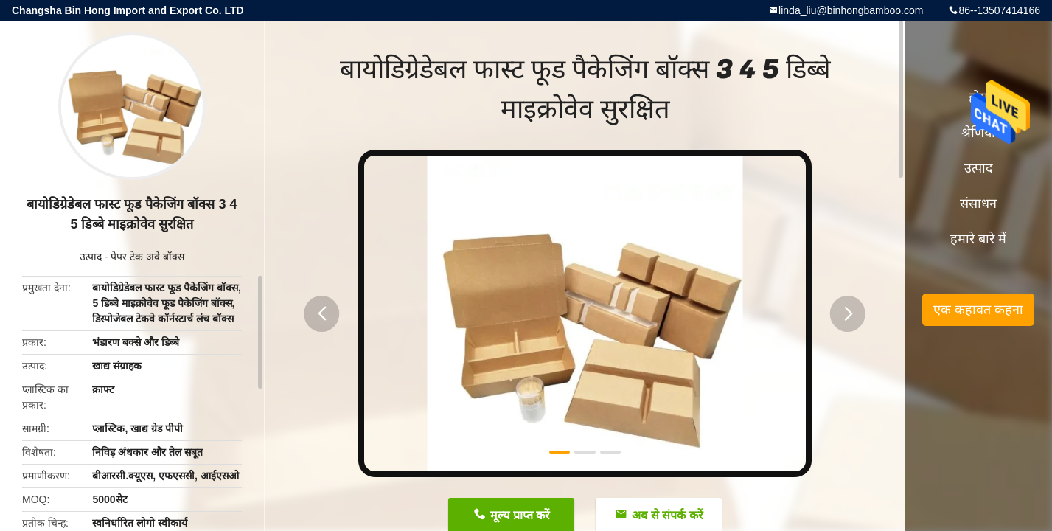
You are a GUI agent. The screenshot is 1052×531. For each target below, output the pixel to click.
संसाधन (978, 203)
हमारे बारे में (978, 239)
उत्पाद (91, 257)
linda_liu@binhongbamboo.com (850, 10)
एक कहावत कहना (978, 309)
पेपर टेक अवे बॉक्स (147, 257)
